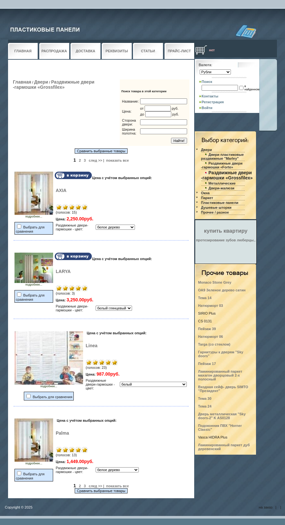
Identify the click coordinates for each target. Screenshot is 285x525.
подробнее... (33, 215)
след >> (95, 160)
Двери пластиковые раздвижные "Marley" (222, 156)
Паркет (207, 198)
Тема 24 (205, 406)
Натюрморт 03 (210, 306)
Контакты (210, 96)
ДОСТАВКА (85, 51)
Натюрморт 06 (210, 336)
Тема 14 (205, 298)
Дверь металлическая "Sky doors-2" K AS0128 (222, 416)
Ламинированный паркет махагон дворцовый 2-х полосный (220, 375)
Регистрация (213, 102)
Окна (205, 193)
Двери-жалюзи (221, 188)
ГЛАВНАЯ (23, 51)
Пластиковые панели (219, 203)
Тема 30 (205, 398)
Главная (22, 82)
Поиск (207, 82)
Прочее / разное (215, 212)
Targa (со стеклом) (214, 344)
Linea (92, 345)
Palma (62, 433)
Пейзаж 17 (207, 364)
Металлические (221, 183)
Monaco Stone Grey (214, 282)
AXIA (61, 190)
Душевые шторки (216, 207)
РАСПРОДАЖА (54, 51)
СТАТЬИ (148, 51)
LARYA (63, 271)
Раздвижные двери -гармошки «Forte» (221, 165)
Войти (207, 108)
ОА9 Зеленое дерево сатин (221, 290)
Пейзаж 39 (207, 329)
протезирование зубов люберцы (224, 240)
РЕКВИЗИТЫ (117, 51)
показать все (117, 160)
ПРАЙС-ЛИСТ (179, 51)
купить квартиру (226, 231)
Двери (41, 82)
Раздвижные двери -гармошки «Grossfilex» (53, 84)
